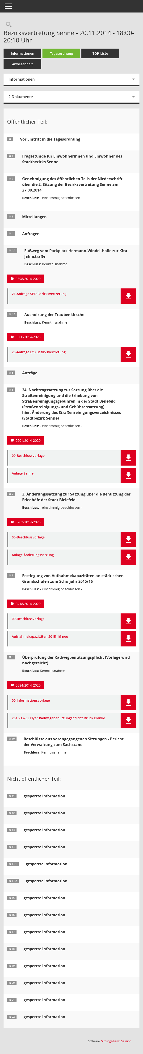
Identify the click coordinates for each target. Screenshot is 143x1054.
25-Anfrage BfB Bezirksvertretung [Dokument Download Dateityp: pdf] (39, 352)
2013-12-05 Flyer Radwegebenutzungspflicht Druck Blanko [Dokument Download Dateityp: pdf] (58, 718)
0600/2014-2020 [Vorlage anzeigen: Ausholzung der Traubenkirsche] (28, 337)
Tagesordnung (61, 53)
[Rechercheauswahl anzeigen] (8, 25)
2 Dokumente (20, 96)
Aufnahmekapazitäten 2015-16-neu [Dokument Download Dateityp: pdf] (40, 637)
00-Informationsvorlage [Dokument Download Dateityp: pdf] (31, 701)
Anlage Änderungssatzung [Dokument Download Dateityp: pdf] (33, 555)
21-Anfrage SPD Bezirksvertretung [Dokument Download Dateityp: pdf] (39, 294)
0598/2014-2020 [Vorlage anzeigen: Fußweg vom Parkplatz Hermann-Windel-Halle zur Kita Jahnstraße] (28, 278)
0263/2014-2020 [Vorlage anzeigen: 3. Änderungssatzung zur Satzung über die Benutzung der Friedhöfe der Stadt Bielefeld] (28, 522)
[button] (128, 296)
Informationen (22, 53)
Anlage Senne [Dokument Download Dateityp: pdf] (23, 473)
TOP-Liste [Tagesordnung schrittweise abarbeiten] (100, 53)
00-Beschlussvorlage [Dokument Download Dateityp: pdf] (28, 456)
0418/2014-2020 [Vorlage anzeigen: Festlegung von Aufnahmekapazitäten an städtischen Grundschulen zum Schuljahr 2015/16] (28, 603)
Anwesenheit (22, 64)
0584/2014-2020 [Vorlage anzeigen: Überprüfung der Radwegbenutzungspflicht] (28, 685)
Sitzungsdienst (116, 1041)
